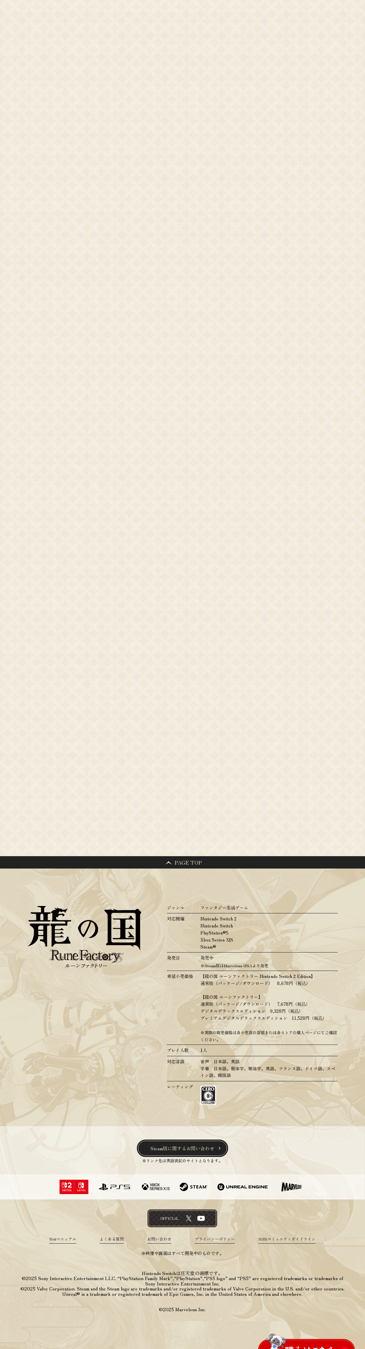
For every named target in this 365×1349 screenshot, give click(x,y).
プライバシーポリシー (215, 1239)
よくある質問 (112, 1239)
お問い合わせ (159, 1239)
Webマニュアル (62, 1239)
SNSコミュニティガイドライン (286, 1239)
